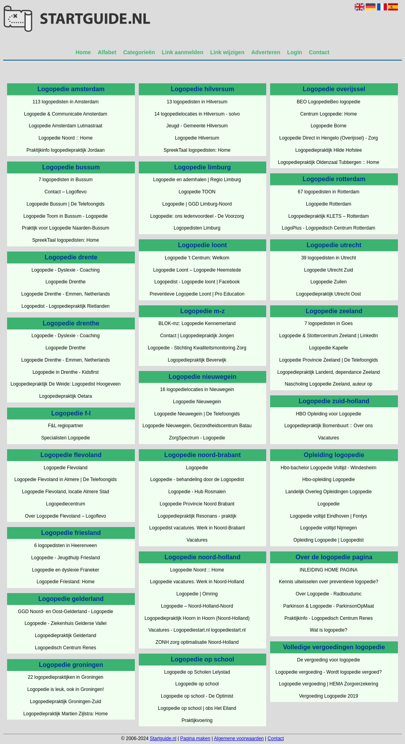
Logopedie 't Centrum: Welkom (197, 258)
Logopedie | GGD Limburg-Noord (197, 204)
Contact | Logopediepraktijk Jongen (197, 335)
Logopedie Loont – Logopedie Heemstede (197, 270)
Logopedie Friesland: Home (65, 581)
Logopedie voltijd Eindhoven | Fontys (328, 516)
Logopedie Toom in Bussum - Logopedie (65, 216)
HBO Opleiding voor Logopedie (328, 414)
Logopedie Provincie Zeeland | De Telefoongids (328, 360)
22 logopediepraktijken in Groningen (65, 677)
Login (294, 52)
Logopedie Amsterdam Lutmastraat (65, 126)
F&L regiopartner (65, 425)
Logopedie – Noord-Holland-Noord (197, 606)
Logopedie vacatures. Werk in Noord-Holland (197, 581)
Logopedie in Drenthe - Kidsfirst (66, 372)
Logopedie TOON (197, 192)
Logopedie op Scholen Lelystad (197, 672)
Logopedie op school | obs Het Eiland (197, 708)
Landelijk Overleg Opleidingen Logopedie (328, 491)
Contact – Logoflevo (65, 192)
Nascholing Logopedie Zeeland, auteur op (328, 384)
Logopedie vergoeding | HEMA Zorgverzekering (328, 684)
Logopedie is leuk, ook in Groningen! (65, 689)
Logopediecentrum (65, 504)
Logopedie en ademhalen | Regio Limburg (197, 179)
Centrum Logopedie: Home (328, 114)
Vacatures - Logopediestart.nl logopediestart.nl (197, 630)
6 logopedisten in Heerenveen (65, 545)
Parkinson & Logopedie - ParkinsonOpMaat (328, 606)
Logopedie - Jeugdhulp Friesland (65, 557)
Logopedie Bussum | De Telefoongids (66, 204)
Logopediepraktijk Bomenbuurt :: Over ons (328, 425)
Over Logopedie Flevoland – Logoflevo (65, 516)
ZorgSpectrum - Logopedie (197, 438)
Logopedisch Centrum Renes (65, 647)
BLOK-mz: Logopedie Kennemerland (197, 323)
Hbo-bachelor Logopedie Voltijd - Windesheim (328, 467)
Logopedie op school (197, 684)
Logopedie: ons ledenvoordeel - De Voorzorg (197, 216)
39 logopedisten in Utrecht (328, 258)
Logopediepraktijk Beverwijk (197, 360)
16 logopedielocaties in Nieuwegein (197, 389)
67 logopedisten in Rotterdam (328, 192)
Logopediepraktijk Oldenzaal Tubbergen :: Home (328, 162)
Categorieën (139, 52)
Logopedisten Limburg (197, 228)
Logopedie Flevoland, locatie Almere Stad (65, 491)
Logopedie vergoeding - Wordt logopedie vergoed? (329, 672)
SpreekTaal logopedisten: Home (65, 240)
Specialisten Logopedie (65, 438)
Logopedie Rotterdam (328, 204)
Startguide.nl (163, 738)
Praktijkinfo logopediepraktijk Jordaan (65, 150)
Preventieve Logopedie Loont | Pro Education (196, 294)
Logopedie (197, 467)
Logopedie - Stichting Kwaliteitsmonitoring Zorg (197, 348)
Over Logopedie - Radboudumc (328, 594)
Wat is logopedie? (328, 630)
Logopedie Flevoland (65, 467)
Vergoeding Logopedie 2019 (328, 696)
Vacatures (197, 540)
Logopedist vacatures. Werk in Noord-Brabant (197, 528)
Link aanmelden (182, 52)
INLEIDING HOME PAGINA (328, 570)
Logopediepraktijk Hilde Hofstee (328, 150)
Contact (319, 52)
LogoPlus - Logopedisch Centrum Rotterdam (328, 228)
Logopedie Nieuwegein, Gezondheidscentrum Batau (197, 425)
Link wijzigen (227, 52)
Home (83, 52)
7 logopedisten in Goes (328, 323)
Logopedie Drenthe (66, 282)
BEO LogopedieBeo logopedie (328, 102)
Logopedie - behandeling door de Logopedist (197, 479)
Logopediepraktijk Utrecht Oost (328, 294)
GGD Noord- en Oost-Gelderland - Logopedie (65, 611)
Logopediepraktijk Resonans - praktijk (197, 516)
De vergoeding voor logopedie (328, 660)
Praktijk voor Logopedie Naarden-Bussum (65, 228)
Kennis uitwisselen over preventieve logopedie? (328, 581)
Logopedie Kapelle (328, 348)
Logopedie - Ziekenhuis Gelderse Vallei (65, 623)
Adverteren (265, 52)
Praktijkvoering (197, 720)
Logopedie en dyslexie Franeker (65, 570)
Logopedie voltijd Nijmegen (328, 528)
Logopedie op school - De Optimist (197, 696)
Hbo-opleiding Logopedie (328, 479)
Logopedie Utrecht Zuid (328, 270)
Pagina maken (195, 738)
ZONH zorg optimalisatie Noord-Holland (196, 642)
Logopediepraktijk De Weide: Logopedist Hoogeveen (66, 384)
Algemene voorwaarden (239, 738)
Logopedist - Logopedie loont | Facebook (197, 282)
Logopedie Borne (328, 126)
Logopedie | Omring (197, 594)
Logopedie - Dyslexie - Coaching (65, 270)
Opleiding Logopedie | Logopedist (328, 540)
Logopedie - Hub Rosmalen (197, 491)
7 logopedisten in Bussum (65, 179)
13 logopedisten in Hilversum (197, 102)
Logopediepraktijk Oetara (65, 396)
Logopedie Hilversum (197, 138)
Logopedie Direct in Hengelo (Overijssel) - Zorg (328, 138)
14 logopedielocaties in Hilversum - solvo (196, 114)
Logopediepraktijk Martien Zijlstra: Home (65, 713)
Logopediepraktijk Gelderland (65, 635)
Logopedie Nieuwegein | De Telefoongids (197, 414)
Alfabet (107, 52)
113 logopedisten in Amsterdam (66, 102)
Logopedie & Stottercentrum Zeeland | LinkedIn (328, 335)
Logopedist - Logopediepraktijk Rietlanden (66, 306)
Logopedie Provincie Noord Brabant (197, 504)
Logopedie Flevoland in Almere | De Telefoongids (65, 479)
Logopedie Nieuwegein (197, 401)
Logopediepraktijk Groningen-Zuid (65, 701)
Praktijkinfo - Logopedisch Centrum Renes (328, 618)
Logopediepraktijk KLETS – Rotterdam (328, 216)
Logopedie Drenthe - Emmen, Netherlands (65, 294)
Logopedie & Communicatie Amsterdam (65, 114)
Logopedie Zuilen (329, 282)
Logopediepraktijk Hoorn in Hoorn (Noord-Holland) (196, 618)
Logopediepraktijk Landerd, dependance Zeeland (328, 372)
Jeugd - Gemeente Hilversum (197, 126)
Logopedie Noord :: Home (65, 138)
